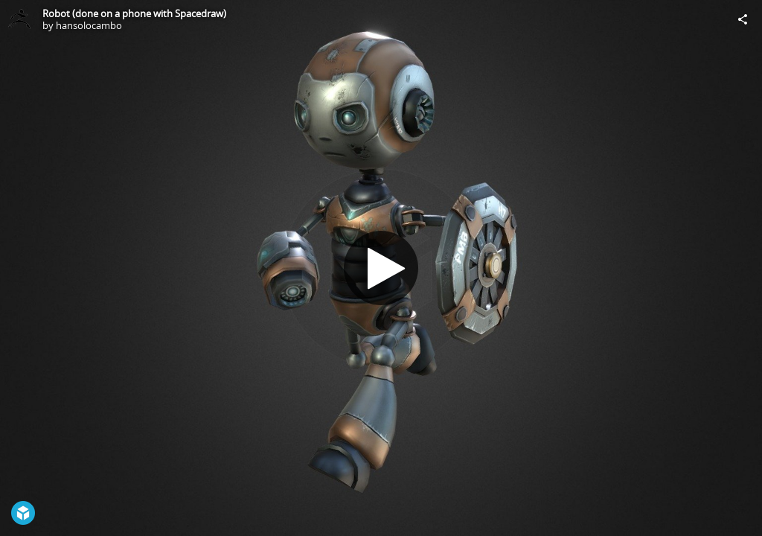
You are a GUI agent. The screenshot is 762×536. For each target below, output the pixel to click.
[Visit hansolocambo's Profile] (19, 19)
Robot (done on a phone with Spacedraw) (134, 13)
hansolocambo (89, 25)
